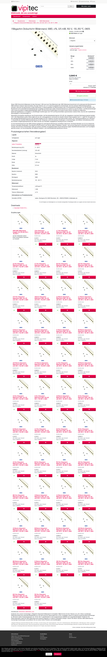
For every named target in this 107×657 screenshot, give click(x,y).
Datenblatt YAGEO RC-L (20, 208)
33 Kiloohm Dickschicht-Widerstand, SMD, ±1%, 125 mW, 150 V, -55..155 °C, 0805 (20, 529)
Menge (70, 81)
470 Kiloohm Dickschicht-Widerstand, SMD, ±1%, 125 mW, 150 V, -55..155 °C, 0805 (42, 364)
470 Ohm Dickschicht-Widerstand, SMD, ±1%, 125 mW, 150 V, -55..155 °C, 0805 (20, 298)
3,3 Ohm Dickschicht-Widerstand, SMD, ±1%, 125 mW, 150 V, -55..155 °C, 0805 (42, 430)
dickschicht (22, 611)
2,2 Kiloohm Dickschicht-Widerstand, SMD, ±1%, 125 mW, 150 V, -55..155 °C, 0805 (64, 298)
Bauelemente (16, 16)
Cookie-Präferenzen (16, 643)
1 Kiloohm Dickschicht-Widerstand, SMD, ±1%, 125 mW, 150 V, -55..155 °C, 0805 (42, 298)
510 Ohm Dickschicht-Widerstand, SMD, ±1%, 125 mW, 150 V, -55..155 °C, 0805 (42, 596)
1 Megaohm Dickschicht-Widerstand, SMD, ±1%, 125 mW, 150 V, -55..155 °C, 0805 (35, 22)
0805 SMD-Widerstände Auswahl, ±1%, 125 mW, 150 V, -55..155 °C (20, 232)
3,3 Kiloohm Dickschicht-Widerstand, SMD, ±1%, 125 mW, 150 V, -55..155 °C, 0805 (64, 496)
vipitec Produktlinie (17, 144)
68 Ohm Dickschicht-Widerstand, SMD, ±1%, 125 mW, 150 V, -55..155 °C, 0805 (42, 463)
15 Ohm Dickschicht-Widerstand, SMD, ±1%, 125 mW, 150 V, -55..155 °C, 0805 (85, 430)
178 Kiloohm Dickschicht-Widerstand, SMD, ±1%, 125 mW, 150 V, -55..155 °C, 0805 (85, 364)
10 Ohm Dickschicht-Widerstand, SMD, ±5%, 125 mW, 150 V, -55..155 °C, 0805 (85, 397)
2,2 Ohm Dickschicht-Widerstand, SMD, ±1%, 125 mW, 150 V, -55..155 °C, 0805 (64, 364)
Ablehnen (49, 654)
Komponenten (26, 16)
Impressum (14, 645)
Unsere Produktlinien (16, 642)
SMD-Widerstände (44, 21)
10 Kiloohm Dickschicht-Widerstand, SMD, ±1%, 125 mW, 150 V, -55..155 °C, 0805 (20, 331)
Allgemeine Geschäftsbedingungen (20, 636)
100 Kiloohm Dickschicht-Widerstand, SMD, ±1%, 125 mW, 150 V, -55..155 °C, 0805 (85, 331)
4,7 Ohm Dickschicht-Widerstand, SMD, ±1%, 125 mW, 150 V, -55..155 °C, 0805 (64, 232)
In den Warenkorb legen (82, 91)
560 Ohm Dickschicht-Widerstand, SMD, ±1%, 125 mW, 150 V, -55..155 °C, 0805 (85, 562)
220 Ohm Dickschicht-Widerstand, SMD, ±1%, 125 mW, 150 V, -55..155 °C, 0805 (85, 265)
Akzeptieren (57, 654)
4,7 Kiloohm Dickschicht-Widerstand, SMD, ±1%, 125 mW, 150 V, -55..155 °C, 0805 (85, 298)
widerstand (28, 611)
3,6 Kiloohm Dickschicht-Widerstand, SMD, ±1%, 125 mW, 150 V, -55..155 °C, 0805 (64, 397)
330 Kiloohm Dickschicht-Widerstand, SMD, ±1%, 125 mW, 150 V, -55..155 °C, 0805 (85, 529)
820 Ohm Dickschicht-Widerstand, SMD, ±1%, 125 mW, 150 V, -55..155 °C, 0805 (20, 596)
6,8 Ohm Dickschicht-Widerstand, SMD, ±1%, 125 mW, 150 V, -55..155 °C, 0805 (64, 430)
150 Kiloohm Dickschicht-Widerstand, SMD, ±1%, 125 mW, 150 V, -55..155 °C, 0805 (64, 529)
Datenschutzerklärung (17, 639)
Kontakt (42, 636)
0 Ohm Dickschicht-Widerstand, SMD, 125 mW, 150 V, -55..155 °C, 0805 (41, 397)
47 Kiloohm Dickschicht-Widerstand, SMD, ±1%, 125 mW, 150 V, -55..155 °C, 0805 (64, 331)
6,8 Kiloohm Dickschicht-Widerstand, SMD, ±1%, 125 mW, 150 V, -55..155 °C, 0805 (20, 430)
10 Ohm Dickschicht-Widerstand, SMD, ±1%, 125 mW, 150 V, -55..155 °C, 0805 (85, 232)
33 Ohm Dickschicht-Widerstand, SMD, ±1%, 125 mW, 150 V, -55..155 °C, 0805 (20, 463)
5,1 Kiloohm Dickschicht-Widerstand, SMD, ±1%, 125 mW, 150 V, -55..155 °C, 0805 (42, 562)
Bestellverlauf (72, 637)
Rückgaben (43, 639)
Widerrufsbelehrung (16, 637)
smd (33, 611)
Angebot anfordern (82, 50)
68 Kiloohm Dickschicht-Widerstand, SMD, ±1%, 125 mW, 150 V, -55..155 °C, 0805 (42, 529)
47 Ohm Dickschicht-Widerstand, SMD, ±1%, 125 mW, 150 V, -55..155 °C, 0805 (42, 265)
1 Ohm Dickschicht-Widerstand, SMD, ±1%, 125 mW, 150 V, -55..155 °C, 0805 (42, 232)
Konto (70, 636)
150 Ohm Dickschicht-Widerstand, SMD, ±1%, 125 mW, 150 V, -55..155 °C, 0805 (64, 463)
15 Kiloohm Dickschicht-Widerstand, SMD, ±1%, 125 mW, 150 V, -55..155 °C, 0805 (85, 496)
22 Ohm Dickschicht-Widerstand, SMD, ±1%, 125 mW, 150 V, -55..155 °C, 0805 (20, 265)
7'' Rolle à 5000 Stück (75, 48)
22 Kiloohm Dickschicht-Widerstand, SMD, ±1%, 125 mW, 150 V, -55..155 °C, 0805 (42, 331)
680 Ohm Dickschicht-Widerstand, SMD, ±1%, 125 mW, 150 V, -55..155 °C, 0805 (20, 496)
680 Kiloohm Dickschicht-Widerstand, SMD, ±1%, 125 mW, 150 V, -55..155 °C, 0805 (20, 562)
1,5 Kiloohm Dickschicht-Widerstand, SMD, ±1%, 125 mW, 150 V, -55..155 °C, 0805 (42, 496)
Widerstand (72, 38)
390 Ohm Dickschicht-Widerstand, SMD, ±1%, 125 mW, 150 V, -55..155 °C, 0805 (64, 562)
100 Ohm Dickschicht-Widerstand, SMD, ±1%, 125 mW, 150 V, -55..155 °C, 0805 (64, 265)
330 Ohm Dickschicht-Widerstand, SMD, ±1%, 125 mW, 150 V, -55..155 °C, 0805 (85, 463)
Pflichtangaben (15, 640)
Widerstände (32, 21)
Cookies (38, 650)
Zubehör (34, 16)
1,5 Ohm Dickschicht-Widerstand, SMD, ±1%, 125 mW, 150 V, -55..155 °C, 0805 (20, 397)
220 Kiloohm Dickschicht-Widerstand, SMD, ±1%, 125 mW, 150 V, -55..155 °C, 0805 (20, 364)
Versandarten (43, 637)
